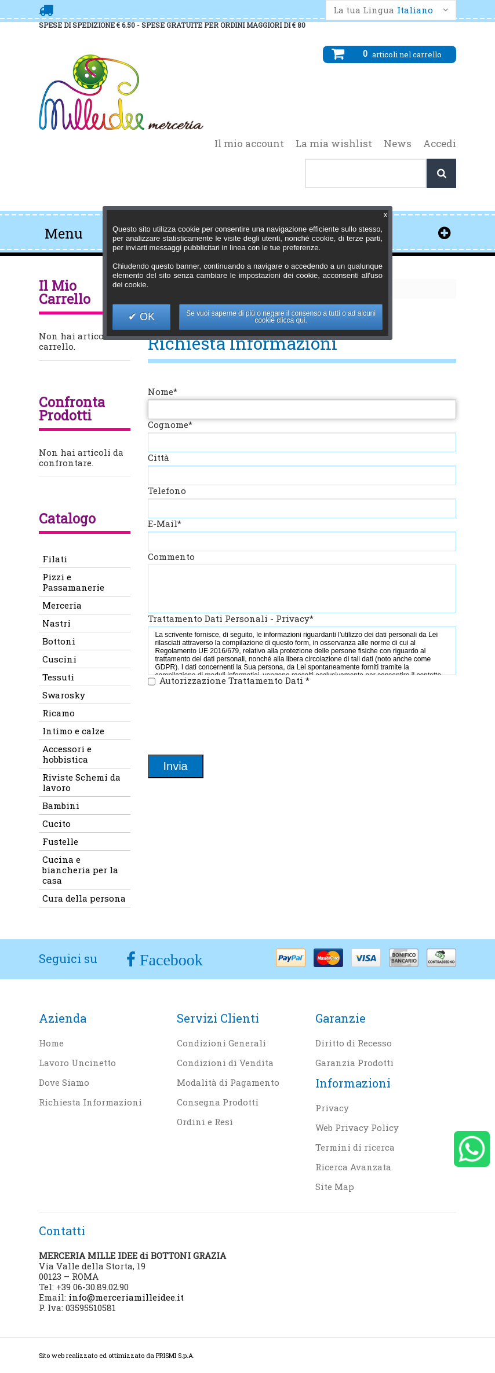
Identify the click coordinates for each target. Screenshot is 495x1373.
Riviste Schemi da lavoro (81, 782)
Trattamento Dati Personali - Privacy (231, 618)
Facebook (169, 959)
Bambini (60, 805)
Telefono (167, 490)
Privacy (332, 1108)
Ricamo (58, 713)
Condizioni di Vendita (225, 1062)
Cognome (170, 424)
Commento (171, 556)
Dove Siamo (64, 1082)
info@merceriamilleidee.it (126, 1297)
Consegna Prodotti (218, 1102)
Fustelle (60, 841)
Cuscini (59, 659)
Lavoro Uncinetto (77, 1062)
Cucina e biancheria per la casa (80, 870)
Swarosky (63, 695)
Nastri (56, 623)
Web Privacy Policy (357, 1127)
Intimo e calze (73, 731)
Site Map (334, 1186)
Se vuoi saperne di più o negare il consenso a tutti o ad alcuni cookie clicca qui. (281, 316)
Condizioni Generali (221, 1043)
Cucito (56, 823)
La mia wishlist (334, 143)
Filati (54, 559)
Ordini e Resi (205, 1121)
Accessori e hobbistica (67, 754)
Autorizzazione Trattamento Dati (234, 680)
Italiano (415, 10)
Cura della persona (84, 898)
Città (158, 457)
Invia (175, 766)
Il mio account (249, 143)
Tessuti (58, 677)
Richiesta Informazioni (90, 1102)
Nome (162, 391)
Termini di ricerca (355, 1147)
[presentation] (236, 721)
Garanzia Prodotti (354, 1062)
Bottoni (58, 641)
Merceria (62, 605)
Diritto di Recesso (353, 1043)
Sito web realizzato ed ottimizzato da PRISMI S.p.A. (117, 1355)
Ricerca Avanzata (353, 1167)
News (398, 143)
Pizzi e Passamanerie (73, 582)
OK (146, 317)
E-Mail (164, 523)
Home (51, 1043)
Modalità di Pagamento (228, 1082)
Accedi (439, 143)
